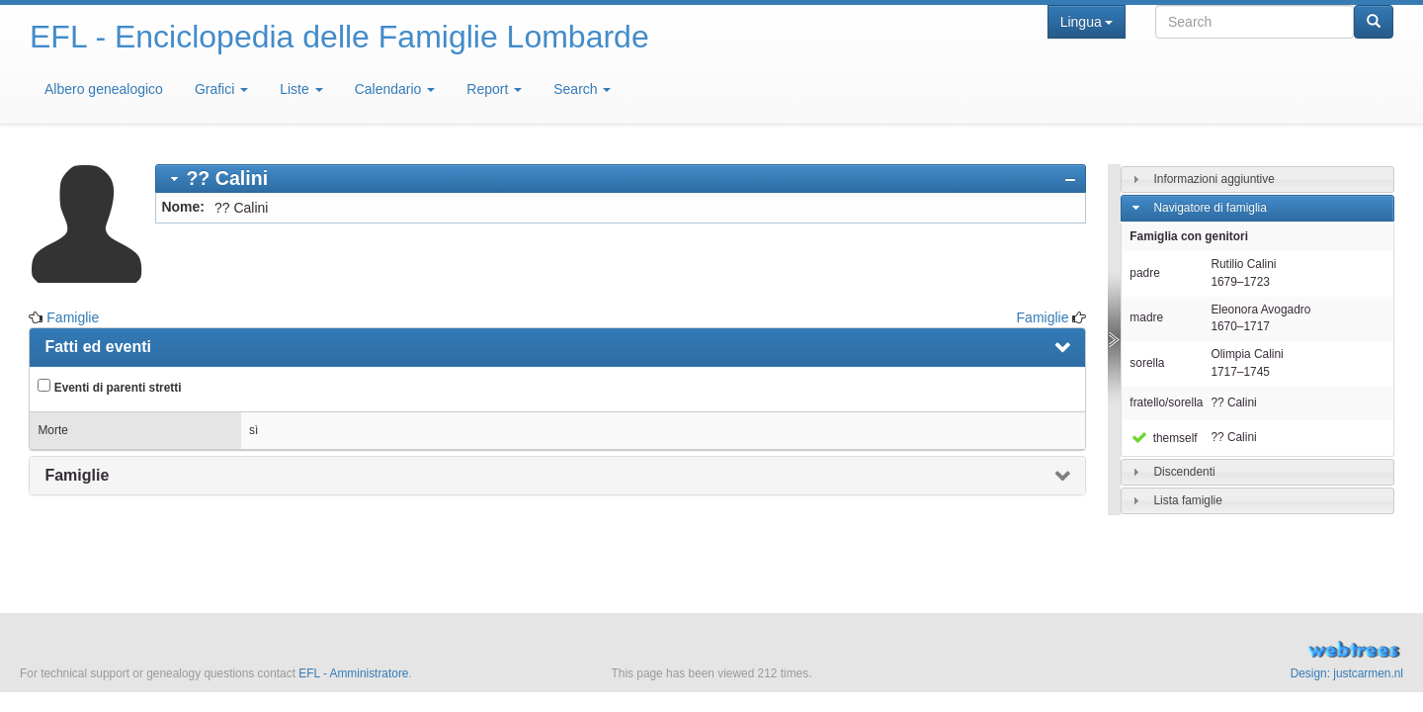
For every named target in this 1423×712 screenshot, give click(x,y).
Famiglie (72, 317)
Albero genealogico (103, 89)
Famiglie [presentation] (76, 475)
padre (1144, 273)
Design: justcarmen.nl (1347, 673)
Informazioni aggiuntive (1213, 179)
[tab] (620, 178)
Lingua (1086, 22)
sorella (1147, 363)
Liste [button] (301, 89)
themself (1163, 438)
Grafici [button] (221, 89)
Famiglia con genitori (1189, 236)
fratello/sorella (1166, 402)
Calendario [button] (395, 89)
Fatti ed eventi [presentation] (97, 346)
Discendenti (1183, 472)
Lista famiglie (1187, 500)
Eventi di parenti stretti (109, 387)
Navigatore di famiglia (1209, 208)
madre (1146, 317)
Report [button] (494, 89)
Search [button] (582, 89)
